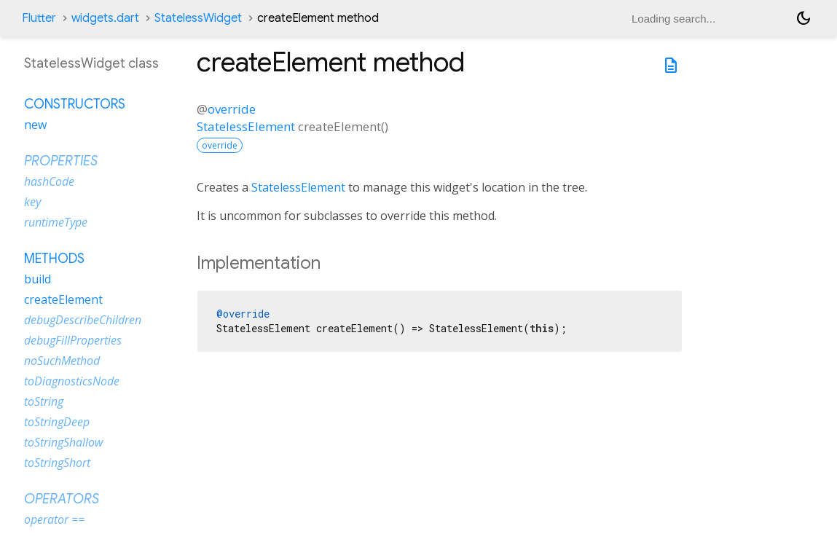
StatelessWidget (198, 18)
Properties (61, 161)
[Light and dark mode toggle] (803, 18)
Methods (54, 259)
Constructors (74, 104)
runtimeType (55, 222)
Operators (61, 499)
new (35, 125)
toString (43, 401)
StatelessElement (246, 126)
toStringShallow (63, 442)
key (32, 202)
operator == (54, 519)
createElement (63, 299)
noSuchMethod (62, 361)
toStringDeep (57, 422)
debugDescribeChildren (82, 320)
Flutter (39, 18)
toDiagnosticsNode (71, 381)
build (37, 279)
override (232, 109)
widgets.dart (105, 18)
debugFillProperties (73, 340)
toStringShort (57, 463)
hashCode (49, 181)
